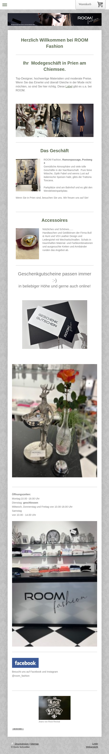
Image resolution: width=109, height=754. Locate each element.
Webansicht (92, 747)
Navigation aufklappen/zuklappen (54, 4)
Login (95, 743)
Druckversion (20, 743)
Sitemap (34, 743)
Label (69, 86)
